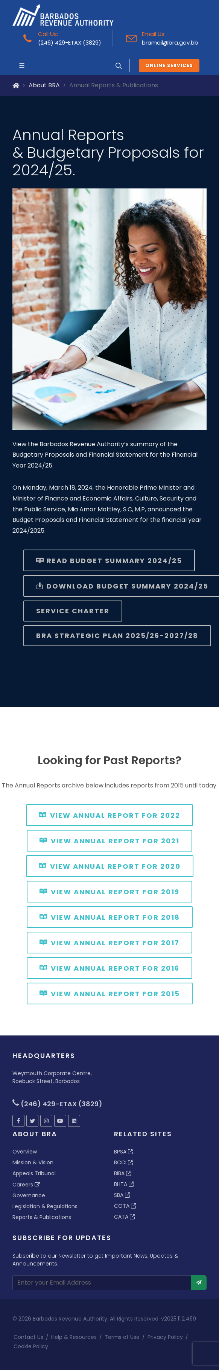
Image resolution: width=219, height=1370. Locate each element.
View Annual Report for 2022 (109, 814)
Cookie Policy (31, 1346)
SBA (122, 1195)
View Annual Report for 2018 (110, 916)
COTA (125, 1206)
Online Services (169, 65)
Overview (24, 1151)
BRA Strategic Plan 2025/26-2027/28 (117, 635)
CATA (124, 1217)
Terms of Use (122, 1337)
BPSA (123, 1151)
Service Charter (73, 611)
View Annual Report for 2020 (110, 865)
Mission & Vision (32, 1162)
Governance (28, 1195)
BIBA (122, 1173)
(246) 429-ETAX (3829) (69, 42)
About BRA (44, 85)
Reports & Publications (41, 1217)
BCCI (123, 1162)
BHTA (124, 1184)
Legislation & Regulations (45, 1206)
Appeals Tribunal (34, 1173)
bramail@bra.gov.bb (170, 42)
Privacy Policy (165, 1337)
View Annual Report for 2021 (109, 840)
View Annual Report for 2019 (109, 891)
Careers (26, 1184)
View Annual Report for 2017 (109, 942)
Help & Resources (74, 1337)
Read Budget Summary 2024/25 (109, 560)
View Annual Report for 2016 (109, 967)
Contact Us (28, 1337)
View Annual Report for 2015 (110, 993)
